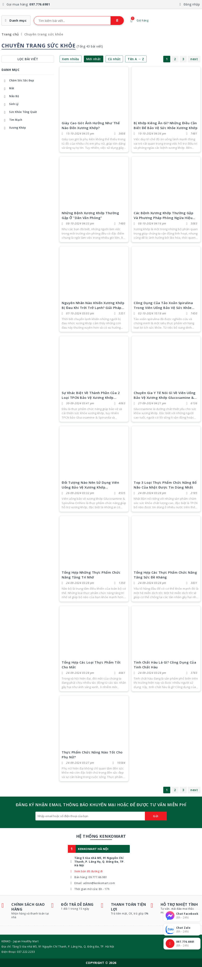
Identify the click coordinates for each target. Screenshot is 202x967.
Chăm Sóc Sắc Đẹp (18, 81)
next (194, 59)
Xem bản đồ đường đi (88, 871)
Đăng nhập (192, 4)
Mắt (8, 89)
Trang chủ (10, 34)
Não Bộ (10, 97)
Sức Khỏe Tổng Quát (19, 112)
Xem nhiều (70, 59)
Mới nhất (93, 59)
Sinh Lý (10, 105)
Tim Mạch (12, 120)
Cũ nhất (114, 59)
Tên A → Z (136, 59)
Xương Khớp (14, 128)
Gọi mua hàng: (28, 4)
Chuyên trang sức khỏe (43, 34)
